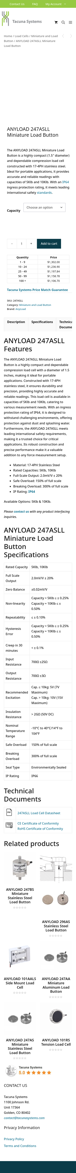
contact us (21, 511)
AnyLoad (21, 309)
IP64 (65, 182)
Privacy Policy (14, 1139)
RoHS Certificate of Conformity (40, 829)
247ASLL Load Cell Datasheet (38, 813)
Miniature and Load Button (35, 305)
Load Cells (22, 36)
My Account (57, 4)
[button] (66, 4)
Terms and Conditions (20, 1146)
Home (8, 36)
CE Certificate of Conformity (38, 823)
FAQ (35, 4)
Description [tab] (16, 322)
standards (44, 192)
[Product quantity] (21, 244)
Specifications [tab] (42, 322)
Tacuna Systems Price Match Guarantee (37, 290)
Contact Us (17, 4)
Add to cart (49, 243)
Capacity (13, 210)
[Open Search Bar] (63, 22)
